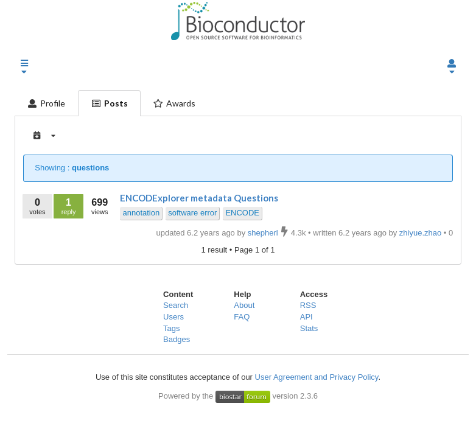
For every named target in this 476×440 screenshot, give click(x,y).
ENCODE (242, 212)
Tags (171, 328)
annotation (140, 212)
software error (192, 212)
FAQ (242, 316)
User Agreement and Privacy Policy (317, 377)
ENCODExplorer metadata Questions (199, 197)
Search (175, 305)
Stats (309, 328)
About (244, 305)
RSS (308, 305)
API (306, 316)
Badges (176, 339)
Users (173, 316)
